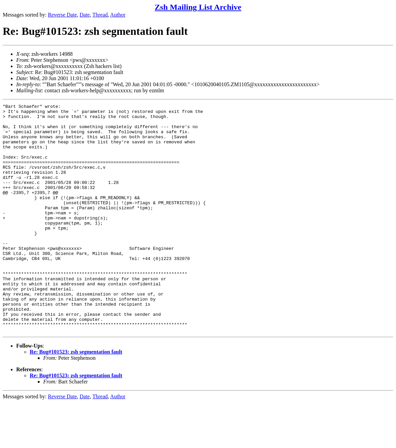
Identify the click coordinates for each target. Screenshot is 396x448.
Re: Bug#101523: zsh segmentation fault (76, 397)
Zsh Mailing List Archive (198, 7)
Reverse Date (62, 15)
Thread (99, 15)
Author (117, 15)
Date (85, 15)
